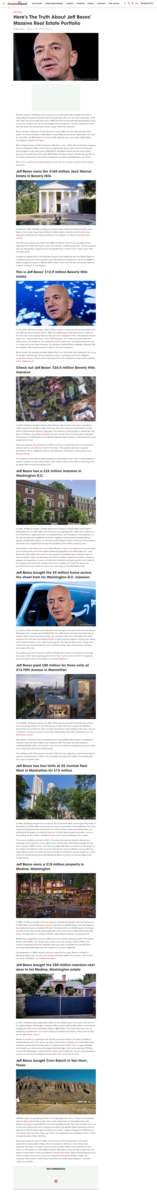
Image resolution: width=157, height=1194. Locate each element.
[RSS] (136, 4)
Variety (46, 434)
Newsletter (147, 3)
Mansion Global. (23, 453)
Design (91, 3)
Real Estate (114, 3)
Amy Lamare (20, 29)
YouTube (92, 223)
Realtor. (49, 928)
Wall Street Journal (24, 734)
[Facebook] (125, 4)
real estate (39, 162)
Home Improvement (54, 3)
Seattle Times (70, 1045)
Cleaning (80, 3)
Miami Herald (29, 1121)
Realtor (93, 717)
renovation (41, 554)
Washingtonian (61, 658)
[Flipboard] (133, 4)
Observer (51, 832)
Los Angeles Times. (68, 335)
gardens (31, 248)
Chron (52, 1133)
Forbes (88, 157)
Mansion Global (25, 358)
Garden (69, 3)
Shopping (101, 3)
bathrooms (38, 447)
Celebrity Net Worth (35, 140)
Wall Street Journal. (31, 1034)
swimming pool (56, 338)
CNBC (30, 941)
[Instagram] (129, 4)
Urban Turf (67, 548)
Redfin (93, 523)
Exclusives (37, 3)
